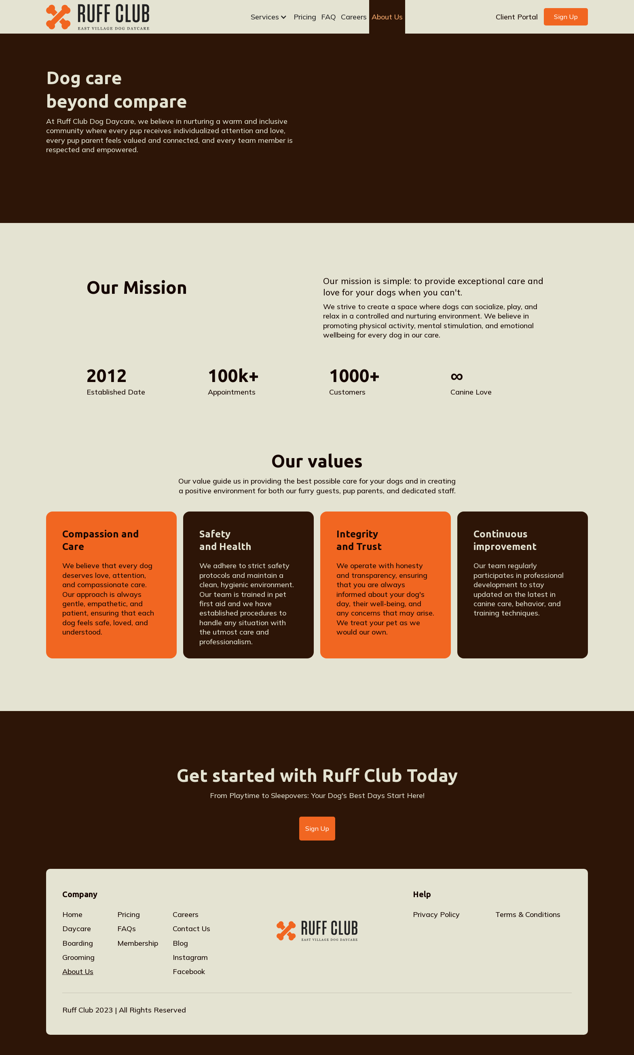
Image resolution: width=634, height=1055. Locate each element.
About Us (387, 16)
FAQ (328, 16)
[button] (267, 17)
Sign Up (566, 17)
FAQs (126, 928)
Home (72, 914)
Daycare (76, 928)
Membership (137, 943)
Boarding (77, 943)
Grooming (78, 957)
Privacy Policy (436, 914)
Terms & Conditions (527, 914)
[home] (110, 17)
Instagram (190, 957)
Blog (180, 943)
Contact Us (191, 928)
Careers (354, 16)
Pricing (305, 16)
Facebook (189, 971)
